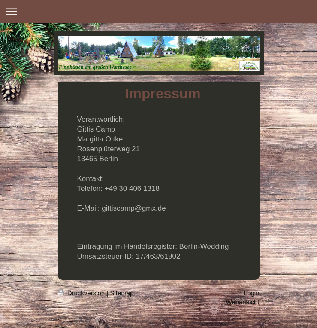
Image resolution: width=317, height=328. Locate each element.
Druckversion (82, 293)
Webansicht (242, 302)
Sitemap (121, 293)
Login (252, 293)
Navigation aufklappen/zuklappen (158, 11)
